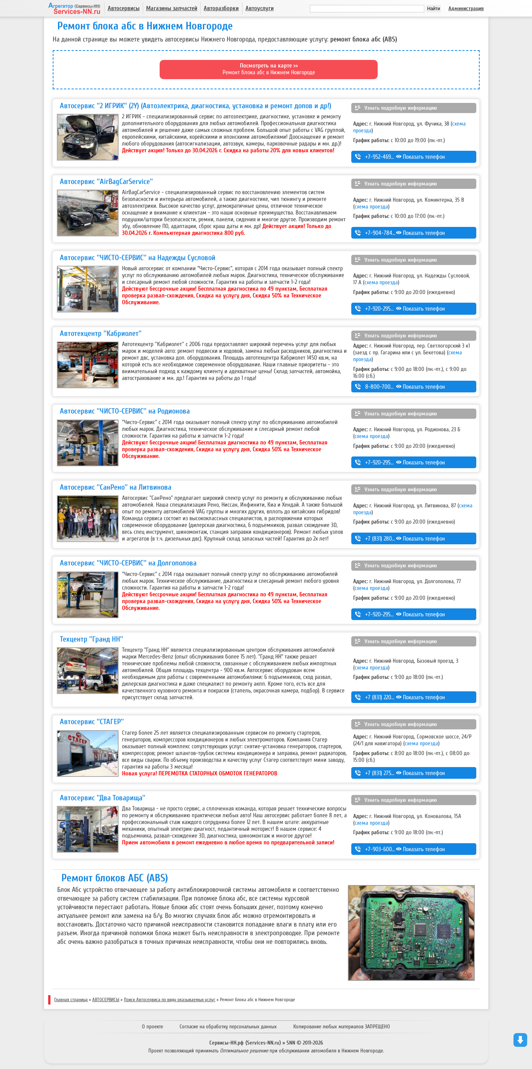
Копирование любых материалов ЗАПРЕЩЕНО (341, 1026)
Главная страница (71, 999)
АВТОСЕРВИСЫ (105, 999)
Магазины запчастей (171, 8)
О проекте (152, 1026)
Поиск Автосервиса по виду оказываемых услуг (169, 999)
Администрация (466, 8)
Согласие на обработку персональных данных (228, 1026)
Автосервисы (124, 8)
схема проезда (371, 206)
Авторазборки (221, 8)
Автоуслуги (259, 8)
